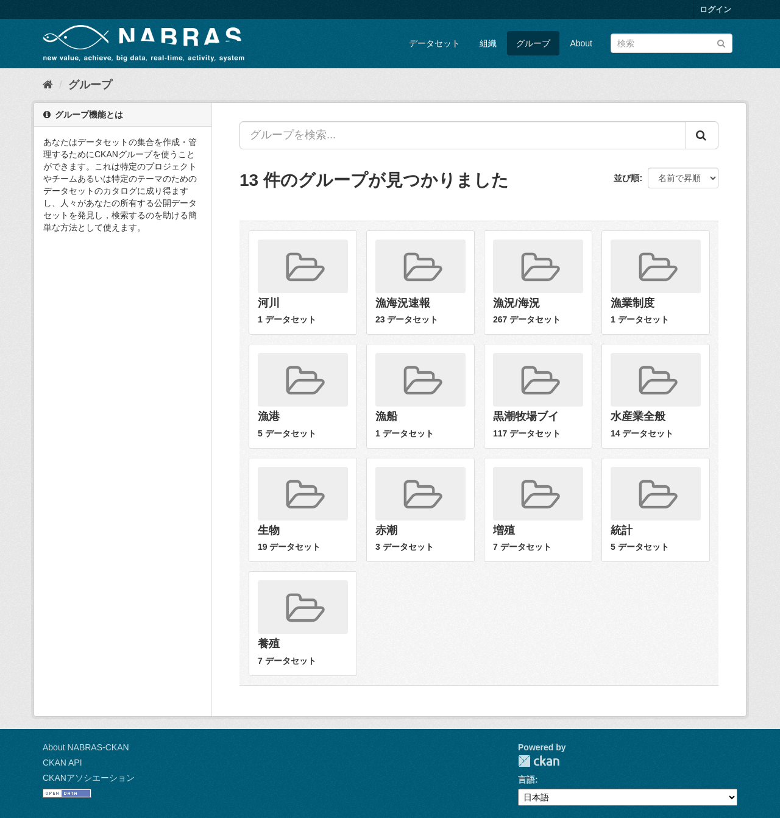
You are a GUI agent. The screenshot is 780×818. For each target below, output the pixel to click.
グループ (533, 43)
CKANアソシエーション (89, 778)
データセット (434, 43)
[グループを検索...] (462, 135)
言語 (526, 779)
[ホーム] (48, 85)
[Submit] (721, 42)
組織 (488, 43)
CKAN (538, 761)
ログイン (715, 9)
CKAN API (62, 762)
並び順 (626, 178)
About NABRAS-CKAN (86, 747)
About (581, 43)
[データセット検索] (671, 43)
